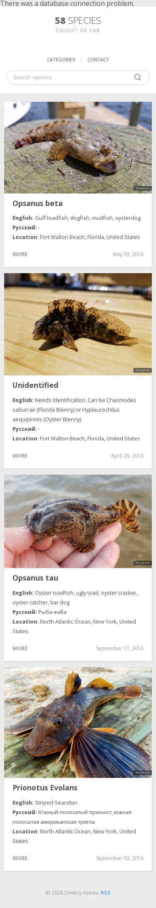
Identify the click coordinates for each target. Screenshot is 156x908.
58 (78, 20)
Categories (61, 59)
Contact (98, 59)
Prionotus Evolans (44, 788)
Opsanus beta (37, 203)
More (19, 254)
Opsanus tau (35, 578)
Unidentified (35, 385)
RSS (106, 892)
